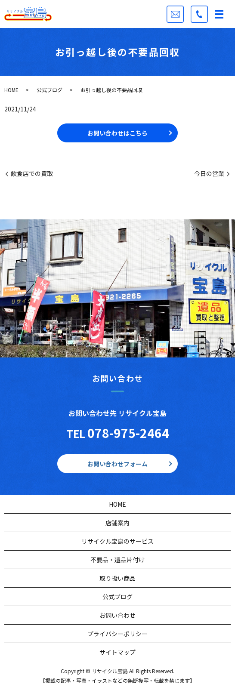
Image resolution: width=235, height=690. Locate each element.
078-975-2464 (128, 433)
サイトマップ (117, 652)
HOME (11, 89)
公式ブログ (49, 89)
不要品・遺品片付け (117, 559)
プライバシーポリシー (117, 633)
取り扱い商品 (117, 578)
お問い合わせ (117, 615)
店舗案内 (117, 522)
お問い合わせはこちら (117, 133)
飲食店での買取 (32, 173)
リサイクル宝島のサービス (117, 541)
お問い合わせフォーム (117, 463)
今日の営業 (209, 173)
